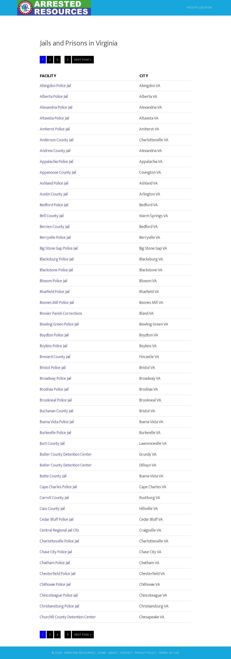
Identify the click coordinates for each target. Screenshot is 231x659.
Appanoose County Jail (58, 172)
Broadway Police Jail (55, 378)
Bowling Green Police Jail (59, 324)
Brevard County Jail (55, 356)
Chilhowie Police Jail (55, 584)
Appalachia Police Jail (56, 161)
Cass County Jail (52, 508)
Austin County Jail (54, 194)
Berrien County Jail (55, 226)
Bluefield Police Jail (55, 291)
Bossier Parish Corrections (61, 313)
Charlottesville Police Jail (59, 541)
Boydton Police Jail (54, 335)
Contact (126, 652)
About (113, 652)
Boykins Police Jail (53, 345)
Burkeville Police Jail (55, 432)
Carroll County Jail (54, 497)
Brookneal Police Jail (56, 400)
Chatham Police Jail (55, 562)
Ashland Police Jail (54, 183)
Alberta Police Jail (54, 96)
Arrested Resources (54, 8)
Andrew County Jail (55, 150)
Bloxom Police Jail (53, 280)
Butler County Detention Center (66, 454)
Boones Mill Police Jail (57, 302)
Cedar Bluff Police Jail (57, 519)
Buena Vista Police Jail (57, 421)
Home (102, 652)
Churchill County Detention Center (68, 617)
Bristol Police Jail (53, 367)
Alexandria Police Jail (56, 107)
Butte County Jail (53, 476)
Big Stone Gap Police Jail (59, 248)
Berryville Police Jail (55, 237)
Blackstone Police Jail (56, 270)
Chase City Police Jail (56, 552)
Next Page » (82, 59)
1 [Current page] (44, 59)
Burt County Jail (52, 443)
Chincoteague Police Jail (59, 595)
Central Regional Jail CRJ (59, 530)
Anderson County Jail (57, 139)
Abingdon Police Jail (55, 85)
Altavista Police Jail (54, 118)
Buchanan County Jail (56, 411)
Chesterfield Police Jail (58, 573)
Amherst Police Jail (55, 129)
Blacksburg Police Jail (57, 259)
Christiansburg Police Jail (59, 606)
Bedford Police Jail (54, 205)
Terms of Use (169, 652)
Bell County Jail (52, 215)
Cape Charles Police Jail (58, 486)
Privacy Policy (145, 652)
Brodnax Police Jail (54, 389)
